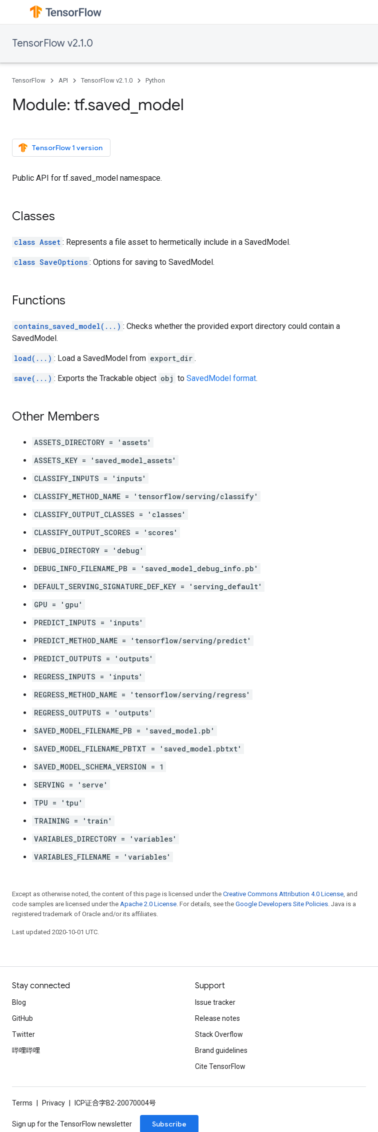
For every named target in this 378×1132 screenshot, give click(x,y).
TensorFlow (29, 80)
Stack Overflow (219, 1034)
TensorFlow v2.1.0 (52, 43)
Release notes (217, 1018)
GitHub (22, 1018)
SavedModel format (221, 378)
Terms (22, 1103)
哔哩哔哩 (26, 1050)
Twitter (23, 1034)
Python (155, 80)
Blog (19, 1002)
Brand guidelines (221, 1050)
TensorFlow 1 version (60, 148)
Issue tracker (215, 1002)
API (63, 80)
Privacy (53, 1103)
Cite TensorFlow (220, 1066)
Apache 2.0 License (148, 904)
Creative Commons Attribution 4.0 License (283, 894)
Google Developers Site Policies (282, 904)
